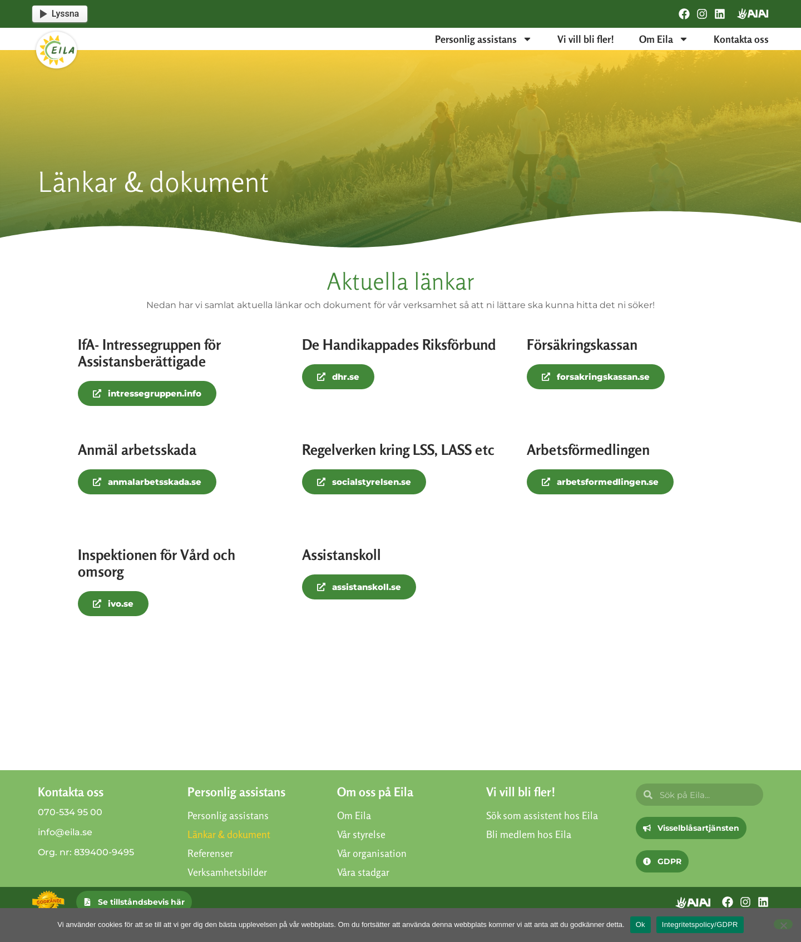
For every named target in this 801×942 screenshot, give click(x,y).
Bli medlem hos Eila (528, 834)
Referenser (210, 853)
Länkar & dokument (228, 834)
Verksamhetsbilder (227, 872)
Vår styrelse (361, 834)
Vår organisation (372, 853)
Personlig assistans (483, 38)
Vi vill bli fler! (585, 39)
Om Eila (664, 38)
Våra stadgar (363, 872)
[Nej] (783, 924)
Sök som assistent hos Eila (542, 815)
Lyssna (59, 13)
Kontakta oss (741, 39)
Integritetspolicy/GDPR (700, 924)
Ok (640, 924)
